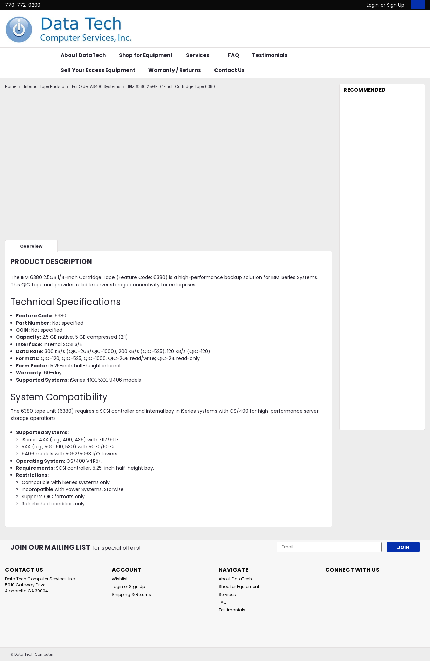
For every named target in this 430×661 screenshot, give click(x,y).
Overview (31, 246)
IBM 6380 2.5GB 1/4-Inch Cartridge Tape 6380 (171, 86)
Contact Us (229, 70)
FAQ (233, 55)
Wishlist (120, 579)
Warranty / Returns (174, 70)
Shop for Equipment (146, 55)
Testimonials (270, 55)
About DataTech (83, 55)
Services (200, 55)
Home (10, 86)
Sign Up (395, 5)
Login (373, 5)
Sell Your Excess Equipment (98, 70)
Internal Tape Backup (44, 86)
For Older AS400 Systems (96, 86)
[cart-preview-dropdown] (416, 4)
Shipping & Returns (131, 594)
